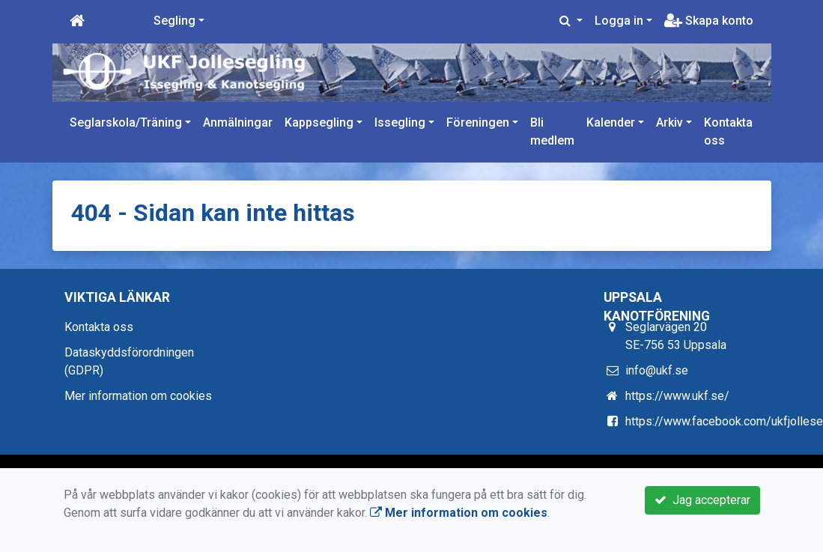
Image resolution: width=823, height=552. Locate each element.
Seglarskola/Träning (126, 122)
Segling (174, 20)
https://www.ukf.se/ (677, 396)
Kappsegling (319, 122)
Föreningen (477, 122)
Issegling (399, 122)
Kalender (610, 122)
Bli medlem (552, 131)
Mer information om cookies (138, 396)
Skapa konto (708, 20)
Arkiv (669, 122)
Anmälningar (238, 122)
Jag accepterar (702, 500)
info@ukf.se (656, 370)
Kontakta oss (728, 131)
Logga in (619, 20)
